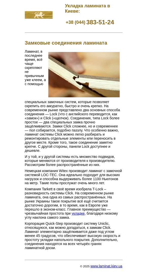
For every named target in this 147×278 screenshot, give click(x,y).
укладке (78, 213)
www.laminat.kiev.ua (106, 266)
